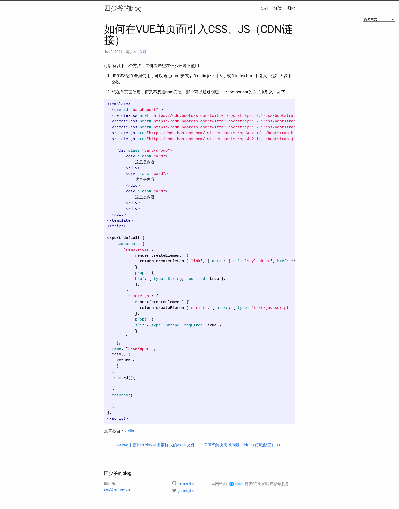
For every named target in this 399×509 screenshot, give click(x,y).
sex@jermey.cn (117, 489)
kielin (129, 430)
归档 (291, 8)
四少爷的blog (122, 8)
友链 (264, 8)
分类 (278, 8)
